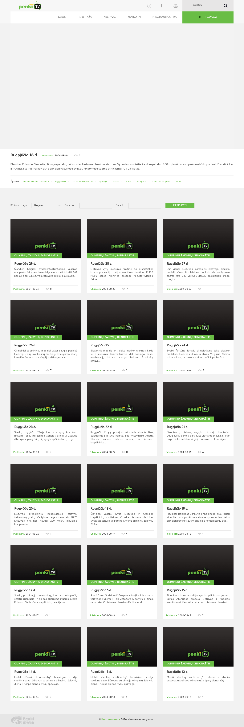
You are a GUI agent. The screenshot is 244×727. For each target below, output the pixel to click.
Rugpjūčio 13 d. (101, 672)
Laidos (62, 17)
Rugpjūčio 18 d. (177, 509)
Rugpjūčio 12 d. (177, 672)
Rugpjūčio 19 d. (101, 509)
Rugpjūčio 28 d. (101, 264)
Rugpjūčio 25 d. (101, 345)
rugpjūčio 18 (60, 181)
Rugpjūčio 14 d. (25, 672)
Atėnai (128, 181)
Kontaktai (134, 17)
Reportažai (85, 17)
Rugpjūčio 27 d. (177, 264)
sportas (116, 181)
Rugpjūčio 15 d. (177, 590)
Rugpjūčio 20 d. (25, 509)
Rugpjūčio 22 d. (101, 427)
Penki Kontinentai (110, 719)
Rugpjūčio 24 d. (178, 345)
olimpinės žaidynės (161, 181)
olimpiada (141, 181)
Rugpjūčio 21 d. (177, 427)
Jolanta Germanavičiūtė (82, 181)
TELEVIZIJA (211, 17)
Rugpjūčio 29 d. (25, 264)
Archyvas (110, 17)
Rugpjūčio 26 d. (25, 345)
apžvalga (103, 181)
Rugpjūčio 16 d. (101, 590)
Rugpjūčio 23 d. (25, 427)
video (178, 181)
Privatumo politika (164, 17)
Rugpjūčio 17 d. (24, 590)
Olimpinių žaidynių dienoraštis (35, 181)
